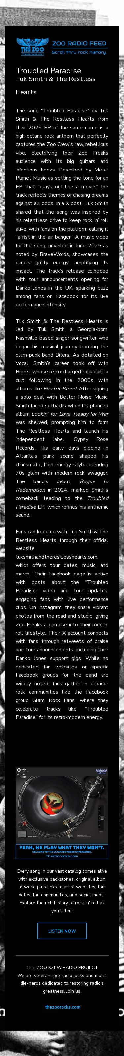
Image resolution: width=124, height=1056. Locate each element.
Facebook (67, 296)
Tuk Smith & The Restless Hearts (59, 321)
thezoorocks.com (62, 1007)
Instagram (50, 607)
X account (74, 633)
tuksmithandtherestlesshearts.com (56, 557)
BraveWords (54, 254)
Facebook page (66, 573)
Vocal (22, 363)
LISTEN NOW (62, 931)
